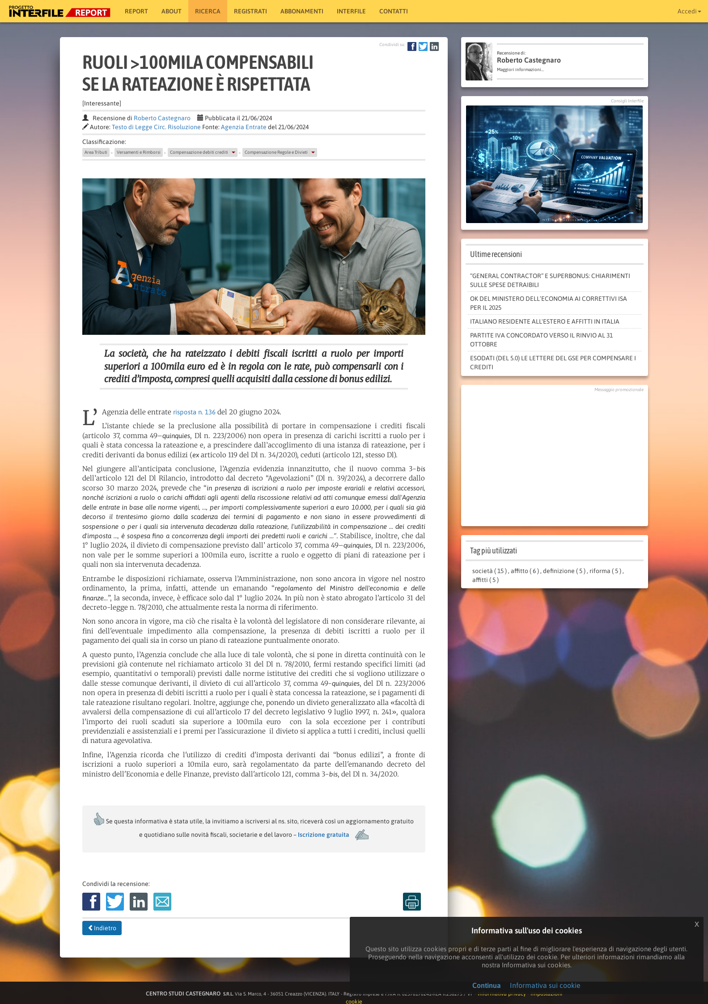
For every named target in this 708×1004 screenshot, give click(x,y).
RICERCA (207, 11)
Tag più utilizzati (493, 550)
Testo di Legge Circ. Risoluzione (156, 127)
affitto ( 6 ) (525, 570)
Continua (486, 985)
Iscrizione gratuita (323, 834)
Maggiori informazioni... (520, 69)
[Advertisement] (554, 456)
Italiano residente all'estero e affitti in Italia (544, 321)
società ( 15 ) (489, 570)
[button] (233, 152)
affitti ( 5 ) (485, 579)
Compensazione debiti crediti (199, 152)
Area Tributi (96, 152)
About (171, 11)
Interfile (351, 11)
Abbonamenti (301, 11)
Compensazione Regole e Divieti (276, 152)
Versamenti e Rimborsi (139, 152)
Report (136, 11)
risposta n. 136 (194, 412)
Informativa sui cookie (545, 985)
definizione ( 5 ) (564, 570)
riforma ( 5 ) (605, 570)
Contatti (393, 11)
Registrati (250, 11)
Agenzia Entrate (244, 127)
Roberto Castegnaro (162, 118)
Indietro (102, 928)
